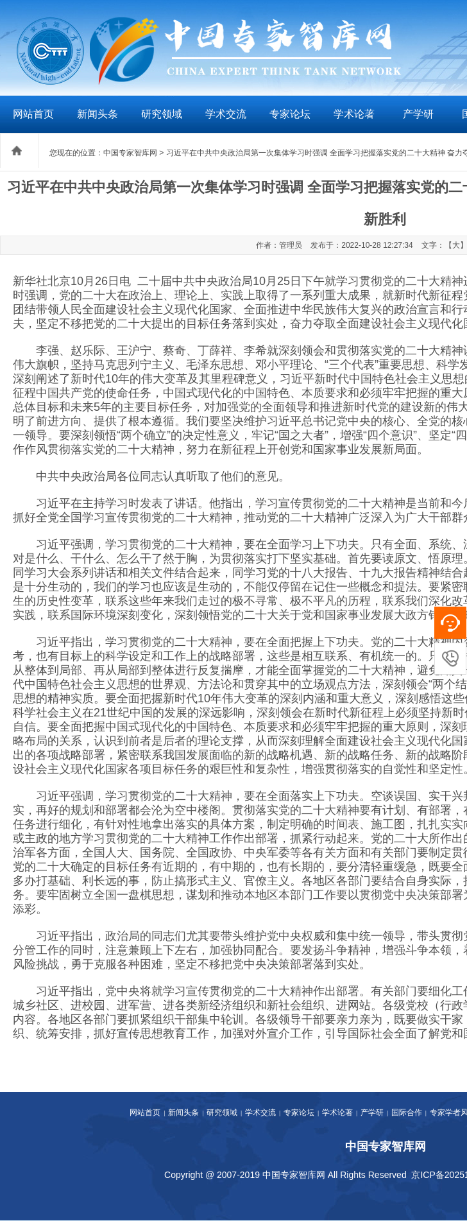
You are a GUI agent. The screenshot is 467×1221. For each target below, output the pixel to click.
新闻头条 (97, 113)
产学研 (418, 113)
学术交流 (225, 113)
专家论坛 (289, 113)
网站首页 (33, 113)
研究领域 (161, 113)
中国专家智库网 (130, 152)
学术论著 (354, 113)
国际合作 (406, 1112)
